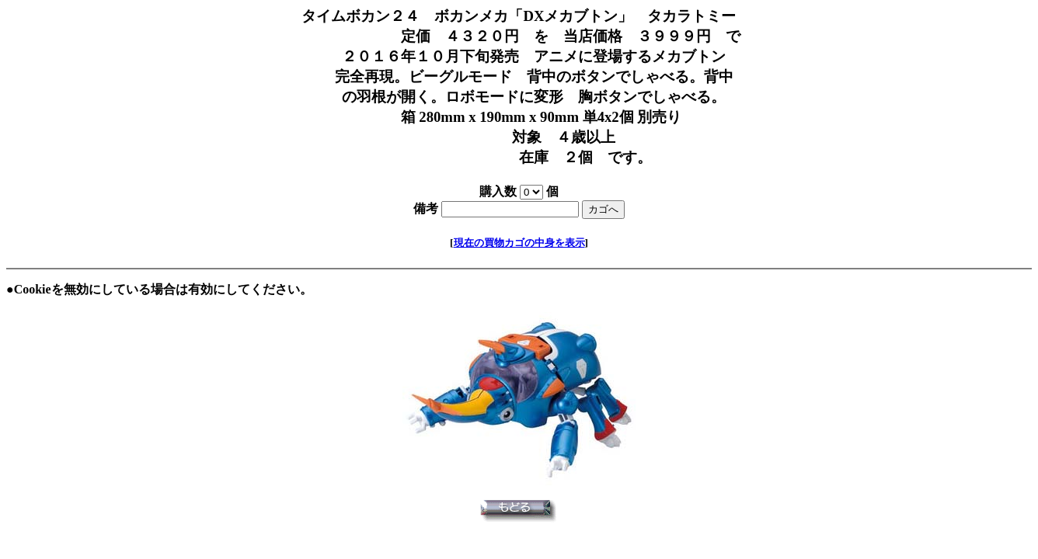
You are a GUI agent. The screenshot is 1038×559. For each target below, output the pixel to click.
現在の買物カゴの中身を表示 (519, 242)
